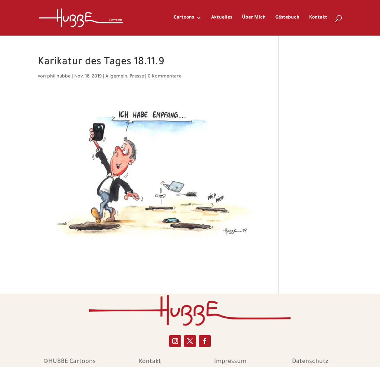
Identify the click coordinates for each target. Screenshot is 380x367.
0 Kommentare (164, 76)
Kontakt (318, 17)
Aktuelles (221, 17)
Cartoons (184, 17)
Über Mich (254, 17)
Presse (137, 76)
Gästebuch (287, 17)
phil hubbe (59, 76)
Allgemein (116, 76)
